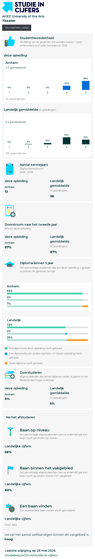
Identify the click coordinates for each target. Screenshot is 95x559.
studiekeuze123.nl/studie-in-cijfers (31, 555)
